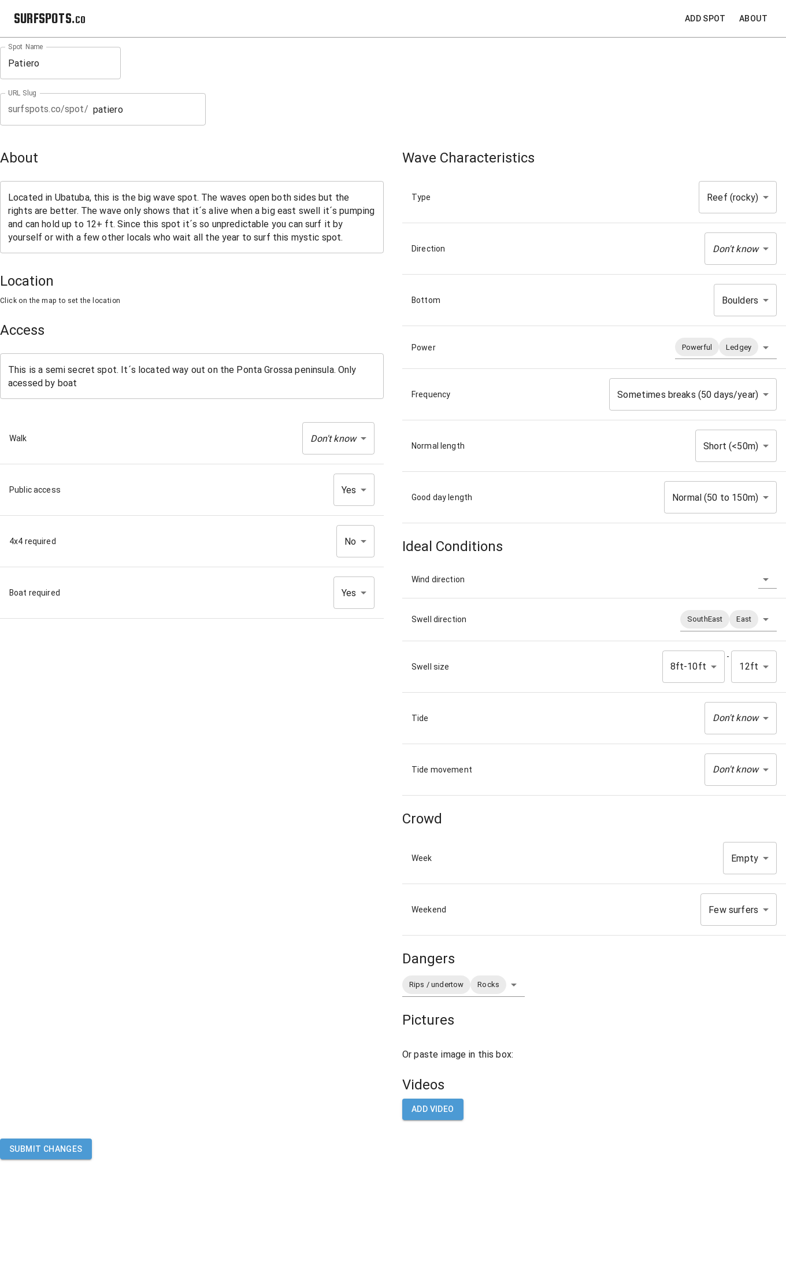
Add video (433, 1109)
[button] (338, 438)
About (753, 18)
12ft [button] (748, 666)
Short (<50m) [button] (730, 446)
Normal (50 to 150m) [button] (715, 497)
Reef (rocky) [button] (732, 197)
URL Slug (22, 93)
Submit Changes (46, 1149)
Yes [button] (349, 490)
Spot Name (25, 47)
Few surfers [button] (733, 909)
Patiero (60, 63)
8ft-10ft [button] (688, 666)
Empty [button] (744, 858)
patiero (145, 109)
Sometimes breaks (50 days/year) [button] (687, 394)
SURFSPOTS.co (50, 18)
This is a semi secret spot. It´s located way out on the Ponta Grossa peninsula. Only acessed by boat (192, 376)
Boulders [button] (740, 300)
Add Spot (705, 18)
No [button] (350, 541)
